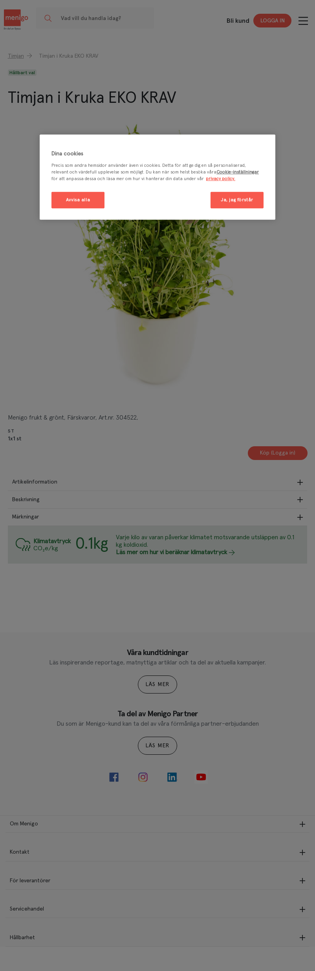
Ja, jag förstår (237, 200)
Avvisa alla (78, 200)
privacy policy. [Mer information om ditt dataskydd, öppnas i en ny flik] (220, 179)
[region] (157, 177)
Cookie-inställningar (237, 172)
